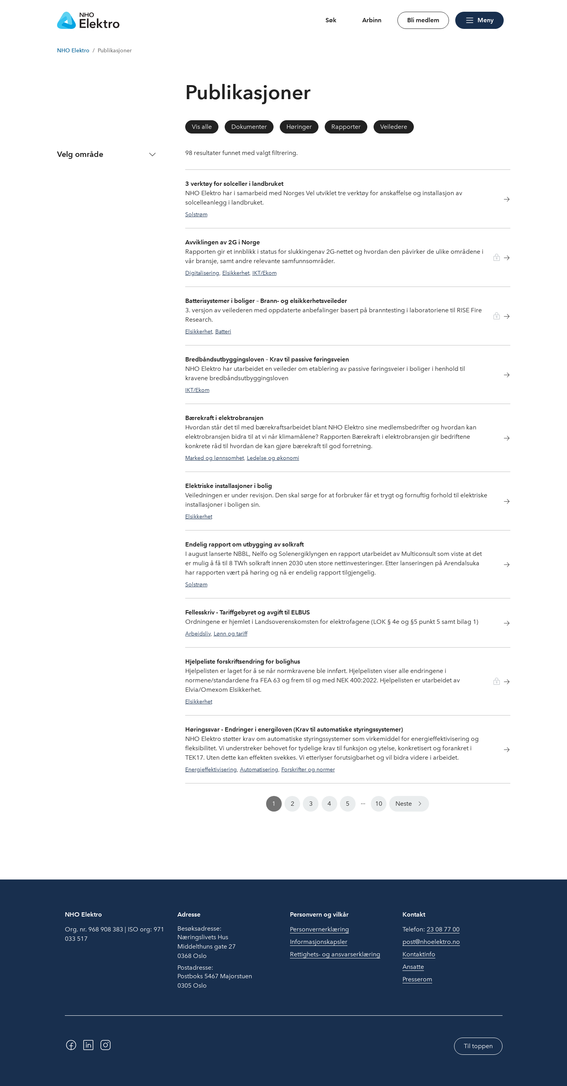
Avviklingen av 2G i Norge (222, 242)
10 (378, 803)
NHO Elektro (73, 50)
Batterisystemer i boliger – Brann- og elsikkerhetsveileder (266, 300)
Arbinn (371, 20)
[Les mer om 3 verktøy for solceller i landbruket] (501, 200)
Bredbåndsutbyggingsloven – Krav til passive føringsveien (267, 359)
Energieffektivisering (211, 769)
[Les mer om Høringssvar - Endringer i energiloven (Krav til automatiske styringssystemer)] (501, 751)
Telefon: (431, 929)
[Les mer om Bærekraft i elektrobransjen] (501, 439)
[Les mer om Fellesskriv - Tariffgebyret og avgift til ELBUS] (501, 624)
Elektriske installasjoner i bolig (228, 486)
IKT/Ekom (264, 272)
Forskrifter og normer (308, 769)
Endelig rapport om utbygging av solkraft (244, 544)
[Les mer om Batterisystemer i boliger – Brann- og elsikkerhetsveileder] (501, 318)
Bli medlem (423, 20)
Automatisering (259, 769)
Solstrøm (196, 214)
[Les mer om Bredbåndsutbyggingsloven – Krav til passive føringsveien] (501, 376)
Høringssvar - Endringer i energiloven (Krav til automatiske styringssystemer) (294, 729)
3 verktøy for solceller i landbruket (234, 183)
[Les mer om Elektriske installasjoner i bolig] (501, 503)
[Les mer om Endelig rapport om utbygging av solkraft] (501, 566)
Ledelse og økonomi (273, 457)
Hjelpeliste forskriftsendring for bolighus (242, 661)
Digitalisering (202, 272)
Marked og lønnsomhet (214, 457)
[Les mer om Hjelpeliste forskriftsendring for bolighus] (501, 683)
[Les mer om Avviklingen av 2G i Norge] (501, 259)
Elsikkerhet (235, 272)
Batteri (223, 331)
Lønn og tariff (230, 633)
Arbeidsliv (198, 633)
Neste (403, 803)
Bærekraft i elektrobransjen (224, 418)
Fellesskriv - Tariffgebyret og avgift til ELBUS (247, 612)
